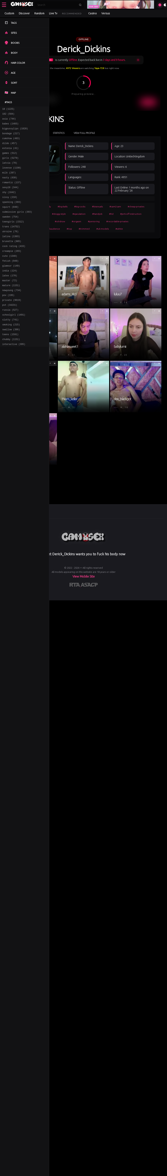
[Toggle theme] (165, 5)
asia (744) (9, 120)
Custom (9, 13)
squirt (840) (10, 218)
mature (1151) (11, 306)
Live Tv (53, 13)
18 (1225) (8, 109)
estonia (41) (10, 153)
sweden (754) (10, 229)
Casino (92, 13)
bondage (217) (11, 136)
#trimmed (84, 229)
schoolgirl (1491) (13, 339)
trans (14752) (11, 240)
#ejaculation (79, 214)
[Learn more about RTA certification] (75, 585)
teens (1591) (10, 360)
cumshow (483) (11, 142)
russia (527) (10, 333)
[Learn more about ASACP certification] (89, 585)
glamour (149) (11, 284)
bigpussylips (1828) (15, 131)
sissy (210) (9, 207)
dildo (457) (9, 147)
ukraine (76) (10, 246)
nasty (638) (9, 186)
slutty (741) (10, 344)
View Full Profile (84, 133)
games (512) (9, 158)
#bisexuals (97, 206)
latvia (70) (9, 169)
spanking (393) (11, 213)
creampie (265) (11, 268)
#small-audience (51, 229)
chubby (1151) (11, 366)
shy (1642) (9, 202)
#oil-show (60, 221)
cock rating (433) (13, 262)
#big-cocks (79, 206)
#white (119, 229)
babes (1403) (10, 125)
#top (69, 229)
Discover (24, 13)
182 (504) (8, 114)
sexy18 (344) (10, 196)
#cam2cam (115, 206)
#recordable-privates (117, 221)
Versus (105, 13)
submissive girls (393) (17, 224)
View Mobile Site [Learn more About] (84, 576)
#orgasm (76, 221)
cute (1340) (9, 273)
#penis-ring (94, 221)
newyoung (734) (11, 311)
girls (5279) (10, 164)
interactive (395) (13, 371)
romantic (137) (11, 191)
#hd (111, 214)
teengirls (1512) (13, 235)
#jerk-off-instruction (130, 214)
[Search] (56, 4)
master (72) (9, 300)
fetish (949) (10, 278)
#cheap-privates (136, 206)
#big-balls (62, 206)
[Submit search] (80, 5)
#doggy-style (59, 214)
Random (39, 13)
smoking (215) (11, 350)
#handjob (97, 214)
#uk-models (102, 229)
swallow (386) (11, 355)
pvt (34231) (9, 328)
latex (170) (9, 295)
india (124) (9, 289)
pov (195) (8, 317)
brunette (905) (11, 257)
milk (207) (9, 180)
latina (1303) (11, 251)
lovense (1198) (11, 175)
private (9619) (11, 322)
